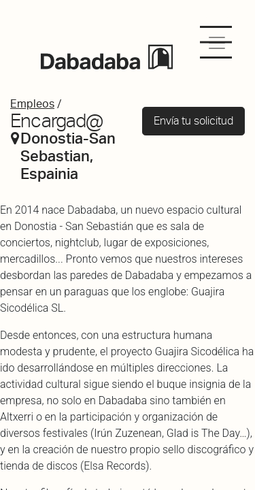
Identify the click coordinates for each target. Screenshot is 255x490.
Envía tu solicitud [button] (193, 120)
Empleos (32, 103)
